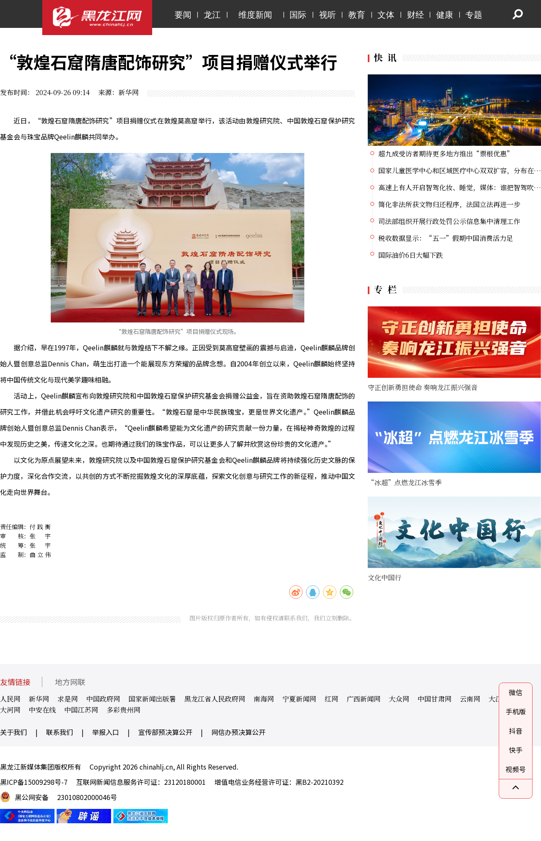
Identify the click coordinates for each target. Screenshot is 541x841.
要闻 (183, 14)
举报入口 (105, 732)
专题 (473, 14)
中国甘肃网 (434, 699)
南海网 (264, 699)
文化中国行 (385, 577)
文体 (385, 14)
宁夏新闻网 (299, 699)
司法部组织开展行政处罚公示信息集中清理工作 (449, 221)
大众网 (399, 699)
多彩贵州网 (123, 710)
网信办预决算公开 (238, 732)
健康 (444, 14)
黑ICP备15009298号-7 (34, 782)
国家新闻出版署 (152, 699)
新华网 (39, 699)
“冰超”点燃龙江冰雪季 (405, 482)
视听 (327, 14)
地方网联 (70, 682)
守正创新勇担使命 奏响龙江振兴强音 (423, 387)
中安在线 (42, 710)
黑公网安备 (32, 797)
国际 (298, 14)
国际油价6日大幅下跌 (410, 255)
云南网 (470, 699)
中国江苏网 (81, 710)
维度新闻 (255, 14)
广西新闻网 (363, 699)
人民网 (10, 699)
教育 (356, 14)
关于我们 (13, 732)
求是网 (67, 699)
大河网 (10, 710)
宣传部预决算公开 (165, 732)
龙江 (212, 14)
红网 (331, 699)
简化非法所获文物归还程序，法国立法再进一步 (449, 204)
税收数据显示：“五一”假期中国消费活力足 (445, 238)
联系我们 (59, 732)
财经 (415, 14)
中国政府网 (103, 699)
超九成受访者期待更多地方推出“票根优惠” (445, 153)
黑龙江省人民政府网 (214, 699)
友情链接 (15, 682)
